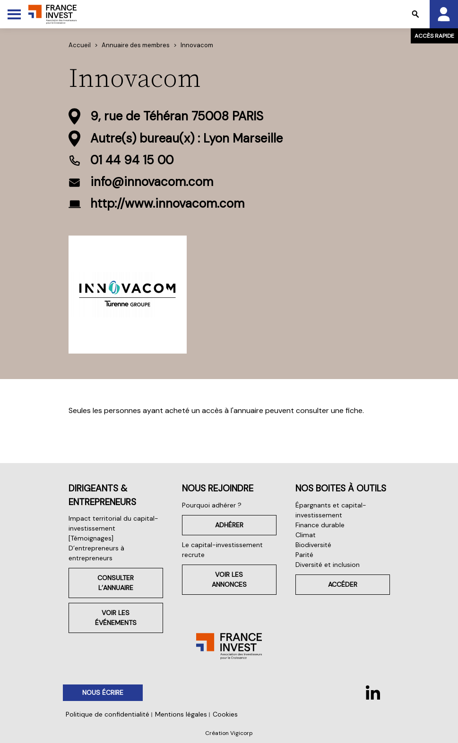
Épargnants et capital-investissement (330, 510)
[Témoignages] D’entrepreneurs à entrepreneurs (96, 548)
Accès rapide (434, 36)
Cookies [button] (225, 714)
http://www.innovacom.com (167, 203)
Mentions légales (181, 714)
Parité (304, 554)
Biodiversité (313, 544)
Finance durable (320, 525)
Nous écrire (102, 692)
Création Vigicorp (229, 733)
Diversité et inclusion (327, 564)
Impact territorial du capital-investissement (113, 523)
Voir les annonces (229, 579)
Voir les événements (116, 617)
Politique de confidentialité (107, 714)
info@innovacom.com (151, 182)
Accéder (342, 584)
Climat (305, 535)
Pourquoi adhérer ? (212, 505)
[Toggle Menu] (14, 14)
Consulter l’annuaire (115, 583)
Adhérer (229, 525)
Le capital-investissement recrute (222, 549)
